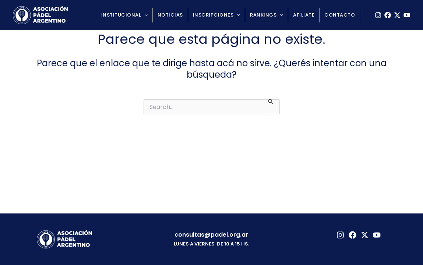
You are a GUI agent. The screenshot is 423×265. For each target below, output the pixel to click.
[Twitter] (365, 235)
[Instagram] (378, 15)
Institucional (124, 15)
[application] (144, 15)
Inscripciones (216, 15)
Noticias (170, 14)
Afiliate (303, 14)
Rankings (266, 15)
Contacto (339, 14)
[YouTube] (406, 15)
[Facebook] (387, 15)
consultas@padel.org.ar (211, 234)
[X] (397, 15)
